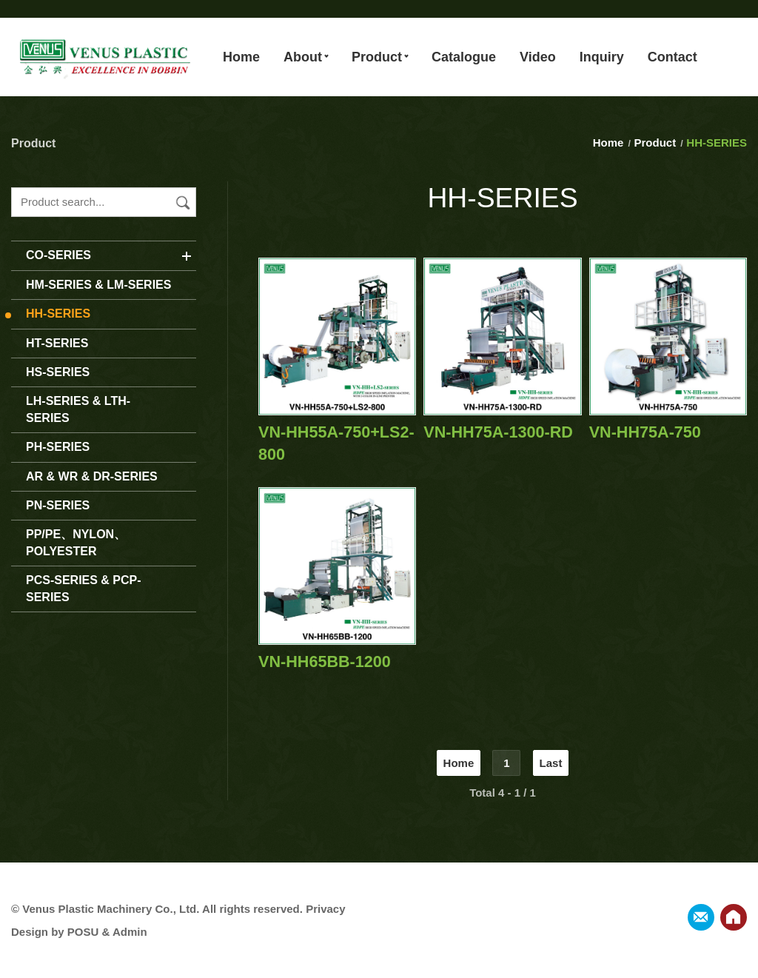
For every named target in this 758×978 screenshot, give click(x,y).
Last (551, 763)
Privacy (325, 908)
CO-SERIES (58, 255)
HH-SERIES (58, 313)
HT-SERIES (57, 343)
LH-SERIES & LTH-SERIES (78, 409)
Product (655, 142)
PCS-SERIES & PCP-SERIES (83, 588)
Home (610, 142)
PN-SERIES (58, 505)
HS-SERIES (58, 372)
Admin (130, 931)
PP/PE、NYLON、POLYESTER (76, 542)
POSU (83, 931)
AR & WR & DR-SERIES (92, 476)
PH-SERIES (58, 447)
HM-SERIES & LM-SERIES (98, 284)
